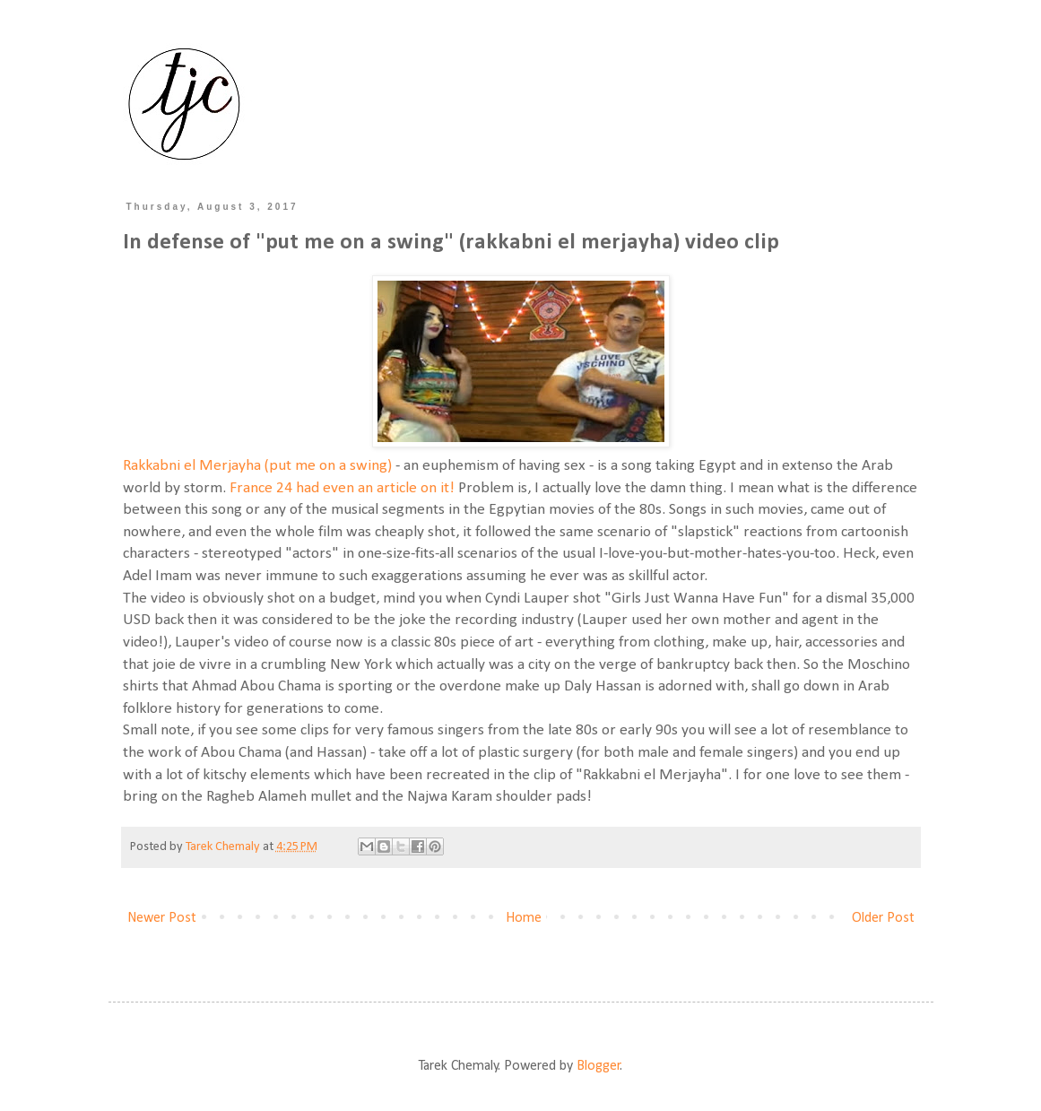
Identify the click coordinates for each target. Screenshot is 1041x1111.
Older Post (883, 918)
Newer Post (161, 918)
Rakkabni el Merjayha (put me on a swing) (257, 465)
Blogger (598, 1066)
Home (524, 918)
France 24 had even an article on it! (342, 488)
